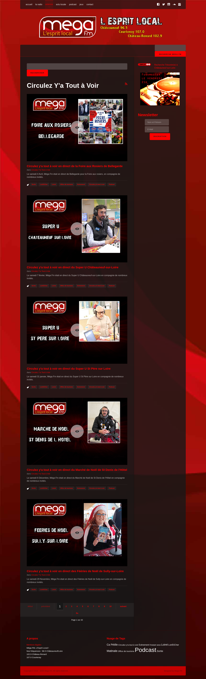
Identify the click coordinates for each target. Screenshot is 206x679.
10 (110, 606)
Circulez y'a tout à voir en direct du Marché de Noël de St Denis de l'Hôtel (77, 469)
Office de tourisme (66, 184)
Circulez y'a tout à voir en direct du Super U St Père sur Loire (68, 368)
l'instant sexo (155, 645)
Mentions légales (34, 645)
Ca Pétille (112, 644)
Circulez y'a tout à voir (97, 184)
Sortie (34, 184)
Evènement (81, 184)
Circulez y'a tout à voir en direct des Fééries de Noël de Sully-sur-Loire (75, 571)
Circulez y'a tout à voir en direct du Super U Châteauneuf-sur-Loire (72, 267)
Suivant (123, 606)
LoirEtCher (44, 184)
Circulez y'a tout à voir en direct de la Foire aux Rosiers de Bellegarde (75, 166)
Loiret (54, 184)
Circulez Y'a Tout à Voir (40, 170)
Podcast (112, 184)
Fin (77, 613)
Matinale (112, 651)
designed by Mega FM (173, 671)
